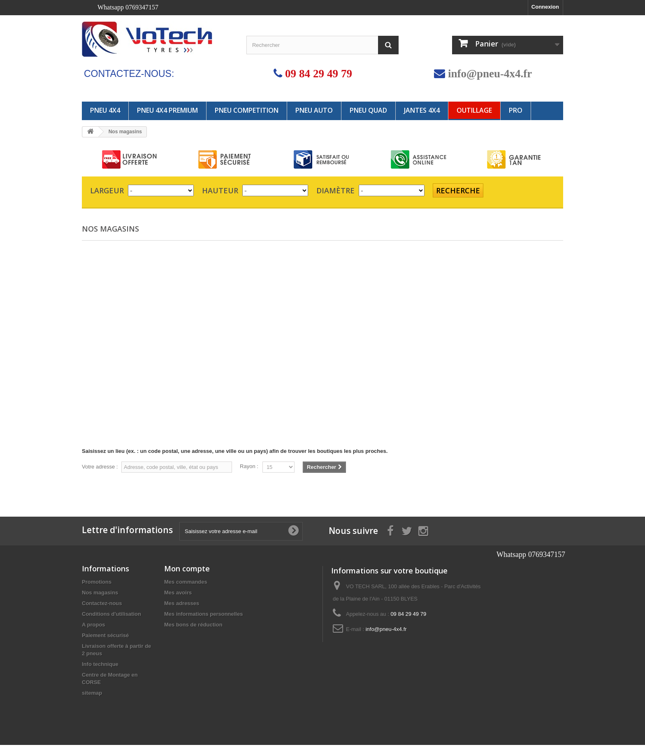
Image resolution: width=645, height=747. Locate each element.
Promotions (96, 584)
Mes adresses (181, 605)
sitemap (92, 695)
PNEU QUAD (368, 110)
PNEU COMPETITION (246, 110)
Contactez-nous (102, 605)
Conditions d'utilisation (111, 616)
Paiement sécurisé (105, 637)
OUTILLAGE (474, 110)
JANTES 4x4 (422, 110)
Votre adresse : (100, 467)
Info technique (100, 666)
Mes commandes (185, 584)
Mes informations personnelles (203, 616)
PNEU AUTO (314, 110)
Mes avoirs (178, 595)
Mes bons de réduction (193, 627)
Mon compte (187, 570)
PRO (515, 110)
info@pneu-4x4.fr (490, 73)
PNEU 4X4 (105, 110)
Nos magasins (100, 595)
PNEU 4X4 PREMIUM (167, 110)
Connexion (545, 7)
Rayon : (249, 466)
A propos (93, 627)
